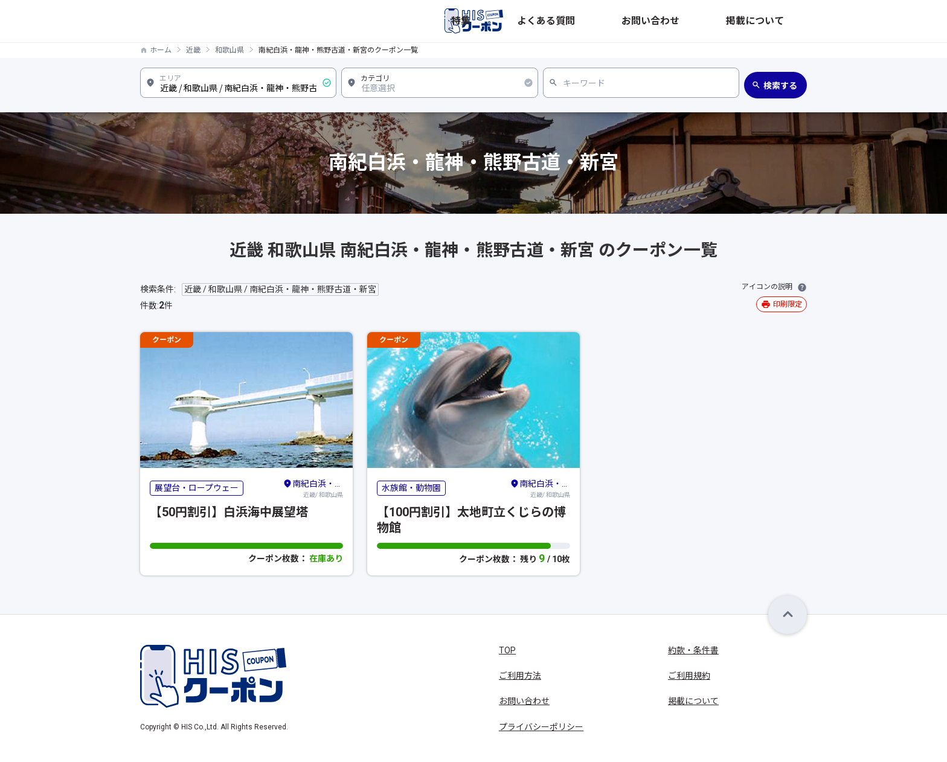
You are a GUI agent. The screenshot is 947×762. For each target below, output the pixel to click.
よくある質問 (651, 21)
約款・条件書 (693, 650)
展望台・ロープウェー (197, 488)
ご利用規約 (689, 675)
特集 (602, 21)
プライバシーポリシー (541, 727)
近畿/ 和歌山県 (313, 488)
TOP (507, 650)
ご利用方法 (520, 675)
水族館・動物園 (411, 488)
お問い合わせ (716, 21)
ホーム (161, 50)
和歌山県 (229, 50)
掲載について (781, 21)
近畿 (193, 50)
